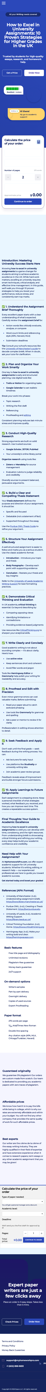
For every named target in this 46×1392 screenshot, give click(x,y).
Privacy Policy (8, 1346)
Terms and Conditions (12, 1341)
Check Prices (11, 1322)
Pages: (5, 1233)
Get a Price (12, 73)
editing (27, 415)
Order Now (34, 73)
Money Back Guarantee (13, 1350)
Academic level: (9, 1208)
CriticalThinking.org (29, 630)
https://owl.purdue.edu (29, 909)
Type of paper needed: (13, 1197)
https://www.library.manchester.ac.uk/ (24, 902)
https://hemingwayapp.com (19, 937)
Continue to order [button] (23, 201)
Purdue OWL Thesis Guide (23, 526)
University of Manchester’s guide (22, 349)
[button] (4, 3)
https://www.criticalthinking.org (28, 927)
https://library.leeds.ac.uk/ (18, 919)
